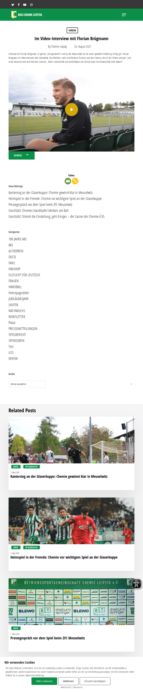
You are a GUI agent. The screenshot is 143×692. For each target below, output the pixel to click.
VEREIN (72, 30)
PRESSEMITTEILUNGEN (23, 328)
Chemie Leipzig (59, 46)
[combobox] (27, 384)
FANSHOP (14, 269)
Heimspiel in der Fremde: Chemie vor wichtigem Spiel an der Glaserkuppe (55, 198)
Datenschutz (66, 687)
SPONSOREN (16, 340)
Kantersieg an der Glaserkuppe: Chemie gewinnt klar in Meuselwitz (51, 192)
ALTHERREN (16, 251)
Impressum (77, 687)
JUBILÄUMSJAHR (19, 299)
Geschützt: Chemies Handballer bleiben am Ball (39, 210)
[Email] (68, 181)
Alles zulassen (44, 681)
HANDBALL (15, 287)
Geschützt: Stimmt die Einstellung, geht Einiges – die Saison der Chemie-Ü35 (56, 216)
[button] (124, 15)
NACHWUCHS (17, 310)
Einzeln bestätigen (95, 681)
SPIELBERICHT (17, 334)
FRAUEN (14, 281)
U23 (11, 352)
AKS (11, 245)
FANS (12, 263)
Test (11, 346)
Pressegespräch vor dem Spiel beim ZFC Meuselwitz (40, 204)
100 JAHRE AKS (18, 239)
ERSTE (12, 257)
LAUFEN (13, 305)
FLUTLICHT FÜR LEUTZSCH (24, 275)
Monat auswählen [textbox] (18, 384)
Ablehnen (68, 681)
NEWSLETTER (17, 316)
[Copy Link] (75, 181)
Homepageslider (19, 293)
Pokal (12, 322)
